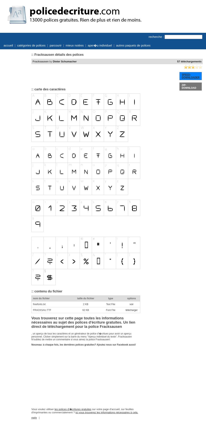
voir (131, 304)
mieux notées (75, 45)
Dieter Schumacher (65, 61)
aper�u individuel (100, 45)
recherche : (156, 36)
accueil (8, 45)
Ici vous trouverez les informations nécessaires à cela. (106, 412)
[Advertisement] (15, 111)
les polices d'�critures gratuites (73, 409)
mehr (34, 417)
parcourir (56, 45)
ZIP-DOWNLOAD (189, 86)
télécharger (132, 310)
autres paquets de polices (133, 45)
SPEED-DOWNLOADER (191, 76)
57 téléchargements (189, 61)
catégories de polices (31, 45)
